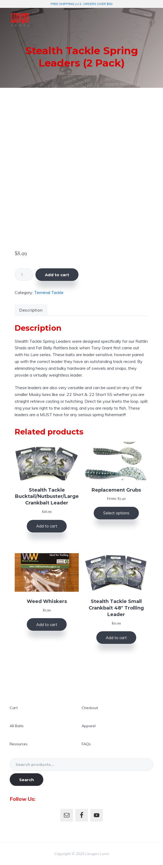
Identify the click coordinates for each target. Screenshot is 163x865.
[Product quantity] (24, 274)
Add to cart (57, 274)
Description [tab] (31, 310)
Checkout (90, 707)
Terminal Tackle (49, 292)
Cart (14, 707)
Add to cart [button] (46, 526)
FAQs (86, 744)
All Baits (17, 725)
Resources (19, 744)
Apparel (89, 725)
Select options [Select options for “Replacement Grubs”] (116, 512)
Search (26, 779)
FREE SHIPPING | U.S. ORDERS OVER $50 (81, 4)
